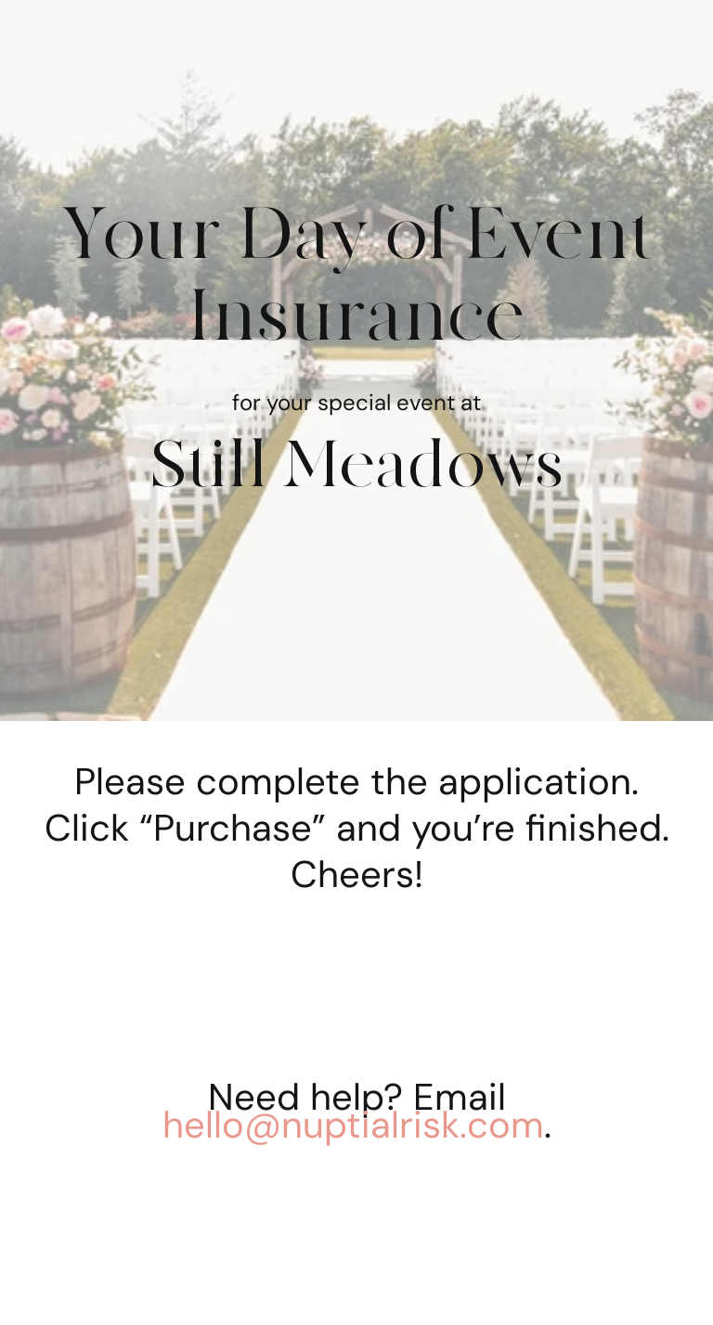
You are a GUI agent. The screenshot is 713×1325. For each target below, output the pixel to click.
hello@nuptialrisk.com (353, 1124)
